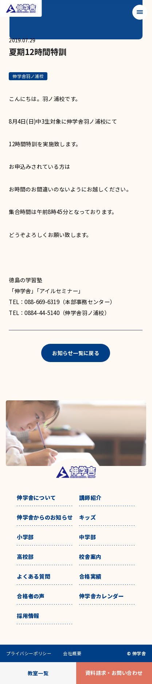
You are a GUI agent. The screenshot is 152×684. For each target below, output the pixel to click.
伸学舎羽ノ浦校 (28, 76)
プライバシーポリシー (29, 653)
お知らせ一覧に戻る (75, 353)
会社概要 (72, 653)
